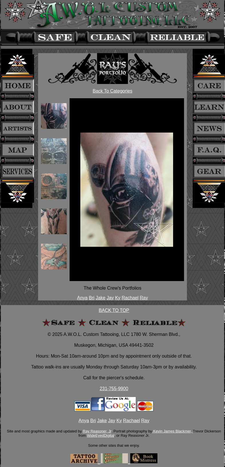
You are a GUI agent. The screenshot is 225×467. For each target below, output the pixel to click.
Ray (144, 297)
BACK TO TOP (114, 310)
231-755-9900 (114, 388)
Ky (118, 297)
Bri (91, 297)
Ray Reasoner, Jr (97, 431)
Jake (100, 297)
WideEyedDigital (100, 435)
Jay (110, 297)
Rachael (130, 297)
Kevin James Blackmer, (172, 431)
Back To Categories (112, 91)
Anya (82, 297)
